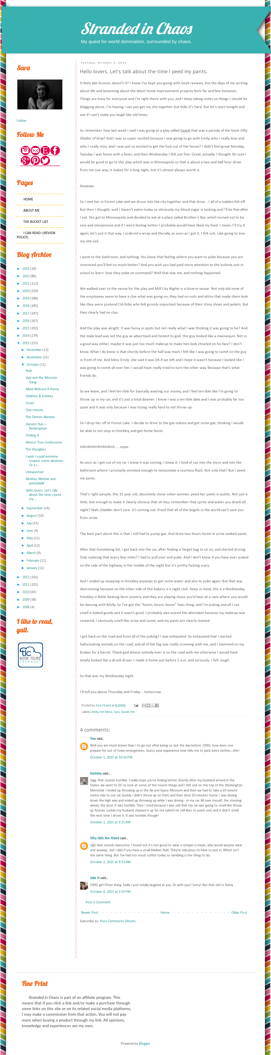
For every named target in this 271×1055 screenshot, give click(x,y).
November (34, 357)
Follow (21, 121)
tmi (133, 712)
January (32, 568)
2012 (25, 577)
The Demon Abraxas (40, 417)
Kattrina (96, 774)
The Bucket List (35, 222)
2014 (25, 336)
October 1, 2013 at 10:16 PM (111, 757)
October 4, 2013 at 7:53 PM (110, 892)
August (32, 516)
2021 (25, 284)
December (34, 350)
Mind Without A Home (42, 389)
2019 (25, 298)
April (30, 545)
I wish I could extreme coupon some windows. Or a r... (45, 461)
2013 (25, 343)
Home (164, 913)
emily (95, 712)
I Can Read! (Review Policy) (36, 235)
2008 (25, 607)
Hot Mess (106, 712)
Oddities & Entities (39, 396)
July (29, 523)
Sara (117, 712)
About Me (31, 211)
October (33, 365)
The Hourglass (36, 449)
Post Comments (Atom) (118, 921)
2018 (25, 306)
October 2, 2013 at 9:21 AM (110, 822)
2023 (25, 269)
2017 (25, 313)
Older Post (239, 913)
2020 (25, 291)
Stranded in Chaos (135, 28)
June (30, 531)
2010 (25, 592)
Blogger (144, 1044)
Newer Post (89, 913)
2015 (25, 328)
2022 (25, 276)
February (33, 561)
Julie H (94, 878)
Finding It (32, 435)
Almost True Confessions (44, 442)
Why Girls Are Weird (104, 838)
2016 (25, 321)
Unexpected (34, 472)
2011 (25, 585)
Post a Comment (98, 902)
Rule (29, 371)
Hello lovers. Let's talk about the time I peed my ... (43, 495)
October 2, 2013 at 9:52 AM (110, 862)
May (30, 538)
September (35, 508)
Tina (93, 739)
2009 (25, 600)
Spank (125, 712)
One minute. (35, 410)
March (31, 553)
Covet (30, 403)
